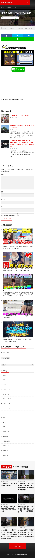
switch (4, 375)
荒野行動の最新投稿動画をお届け (17, 214)
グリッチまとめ (7, 398)
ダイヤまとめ (6, 290)
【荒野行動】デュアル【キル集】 (20, 115)
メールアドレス (5, 352)
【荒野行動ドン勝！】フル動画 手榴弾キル (9, 484)
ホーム (2, 7)
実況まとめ (6, 422)
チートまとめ (6, 408)
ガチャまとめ (6, 389)
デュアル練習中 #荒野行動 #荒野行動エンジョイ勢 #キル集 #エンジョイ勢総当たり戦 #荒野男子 (26, 533)
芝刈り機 (5, 436)
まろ (4, 380)
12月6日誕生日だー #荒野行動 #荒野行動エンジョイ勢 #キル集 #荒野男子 (26, 510)
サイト (3, 206)
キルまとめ (14, 17)
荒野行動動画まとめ (22, 554)
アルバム (5, 244)
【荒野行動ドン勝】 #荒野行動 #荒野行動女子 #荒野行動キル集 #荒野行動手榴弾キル (26, 487)
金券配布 (5, 450)
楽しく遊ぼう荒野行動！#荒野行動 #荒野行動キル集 (9, 509)
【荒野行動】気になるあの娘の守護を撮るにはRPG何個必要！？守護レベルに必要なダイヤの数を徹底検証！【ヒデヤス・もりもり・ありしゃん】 (18, 294)
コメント (3, 174)
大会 (4, 417)
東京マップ (6, 431)
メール (3, 199)
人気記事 (9, 7)
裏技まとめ (6, 337)
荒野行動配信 (6, 441)
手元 (4, 427)
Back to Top (17, 546)
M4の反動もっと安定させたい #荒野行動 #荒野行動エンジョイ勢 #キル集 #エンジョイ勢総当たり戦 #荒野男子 (9, 534)
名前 (2, 192)
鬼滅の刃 (5, 455)
